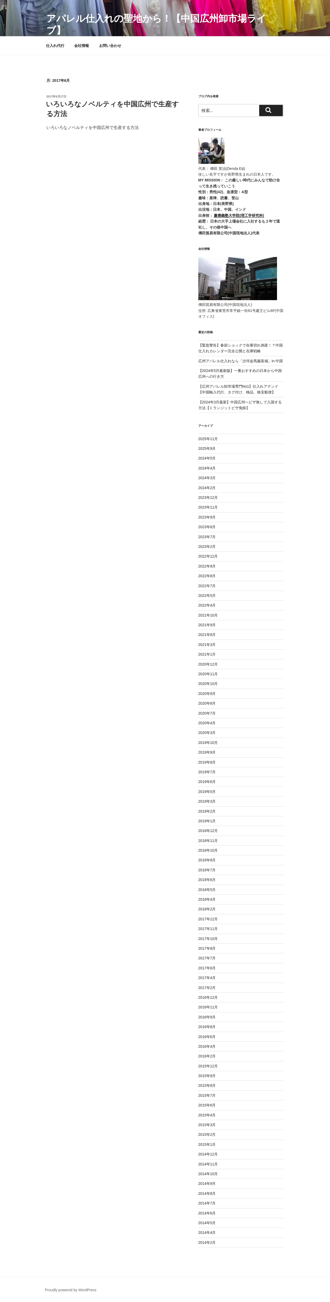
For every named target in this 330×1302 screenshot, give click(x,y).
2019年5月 (207, 792)
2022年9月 (207, 566)
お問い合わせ (110, 46)
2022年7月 (207, 586)
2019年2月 (207, 811)
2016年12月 (208, 997)
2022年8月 (207, 576)
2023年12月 (208, 497)
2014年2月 (207, 1242)
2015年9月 (207, 1076)
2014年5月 (207, 1223)
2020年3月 (207, 733)
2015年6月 (207, 1105)
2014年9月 (207, 1183)
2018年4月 (207, 899)
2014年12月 (208, 1154)
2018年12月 (208, 831)
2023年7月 (207, 537)
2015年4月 (207, 1115)
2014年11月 (208, 1164)
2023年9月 (207, 517)
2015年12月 (208, 1066)
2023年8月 (207, 527)
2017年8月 (207, 948)
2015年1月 (207, 1144)
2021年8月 (207, 635)
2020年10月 (208, 684)
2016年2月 (207, 1056)
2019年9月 (207, 752)
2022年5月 (207, 595)
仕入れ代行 (55, 46)
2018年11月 (208, 841)
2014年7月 (207, 1203)
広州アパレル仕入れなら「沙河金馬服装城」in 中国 (240, 361)
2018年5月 (207, 890)
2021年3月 (207, 644)
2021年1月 (207, 654)
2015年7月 (207, 1095)
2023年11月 (208, 507)
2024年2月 (207, 488)
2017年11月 (208, 929)
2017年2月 (207, 988)
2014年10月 (208, 1174)
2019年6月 (207, 782)
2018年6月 (207, 880)
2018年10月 (208, 850)
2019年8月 (207, 762)
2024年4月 (207, 468)
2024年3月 (207, 478)
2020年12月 (208, 664)
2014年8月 (207, 1193)
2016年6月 (207, 1037)
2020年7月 (207, 713)
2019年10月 (208, 743)
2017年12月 (208, 919)
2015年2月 (207, 1134)
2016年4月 (207, 1046)
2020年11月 (208, 674)
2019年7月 (207, 772)
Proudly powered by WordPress (71, 1290)
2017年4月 (207, 978)
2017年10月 (208, 939)
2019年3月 (207, 801)
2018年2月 (207, 909)
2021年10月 (208, 615)
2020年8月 (207, 703)
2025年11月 (208, 439)
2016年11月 (208, 1007)
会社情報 (81, 46)
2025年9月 (207, 448)
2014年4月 (207, 1232)
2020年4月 (207, 723)
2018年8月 (207, 860)
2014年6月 (207, 1213)
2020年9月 (207, 693)
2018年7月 (207, 870)
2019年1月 (207, 821)
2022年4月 (207, 605)
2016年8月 (207, 1027)
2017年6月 (207, 968)
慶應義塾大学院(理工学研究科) (239, 215)
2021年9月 (207, 625)
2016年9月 (207, 1017)
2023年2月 (207, 546)
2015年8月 (207, 1085)
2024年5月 (207, 458)
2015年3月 (207, 1125)
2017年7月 (207, 958)
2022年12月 (208, 556)
